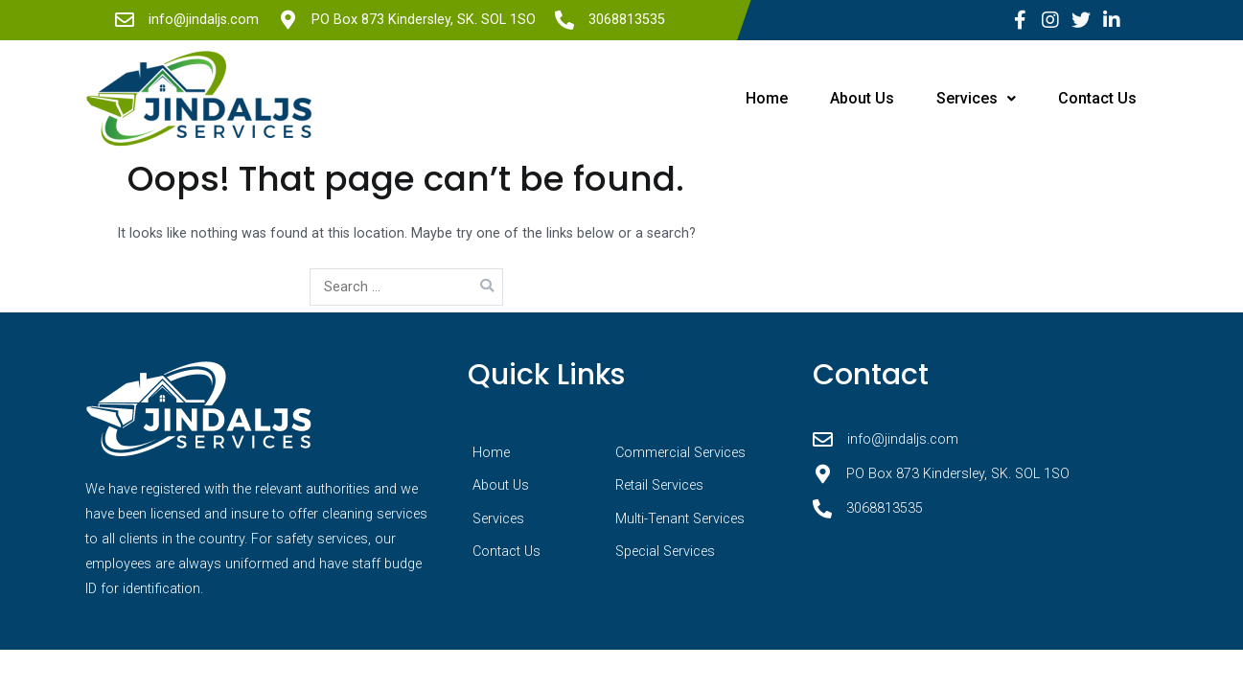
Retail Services (659, 485)
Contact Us (1094, 98)
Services (967, 98)
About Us (848, 98)
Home (746, 98)
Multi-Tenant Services (680, 519)
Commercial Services (680, 453)
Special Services (665, 551)
